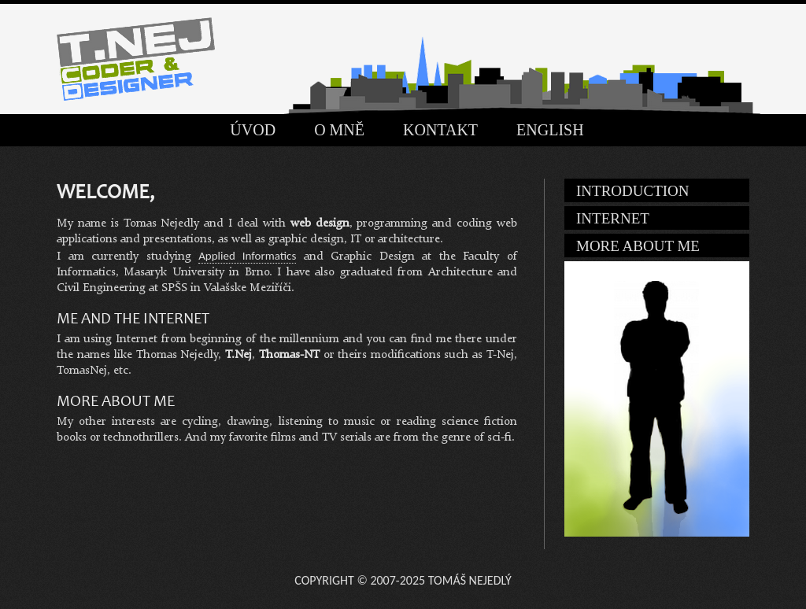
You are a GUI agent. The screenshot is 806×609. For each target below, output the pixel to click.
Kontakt (440, 129)
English (550, 129)
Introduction (633, 191)
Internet (612, 218)
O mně (339, 129)
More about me (638, 246)
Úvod (252, 129)
